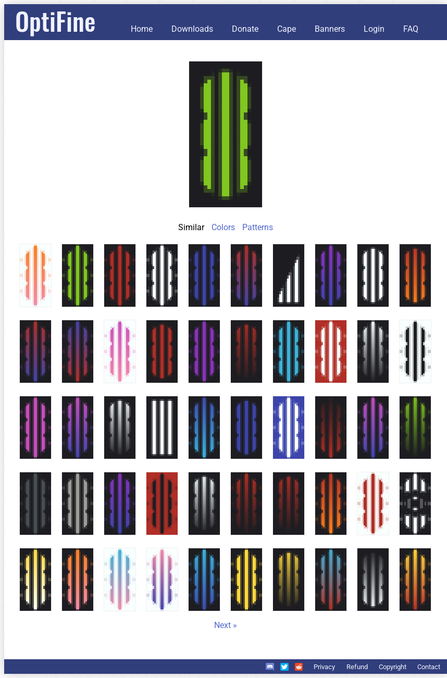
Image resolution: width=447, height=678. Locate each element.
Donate (245, 29)
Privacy (324, 667)
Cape (286, 29)
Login (374, 29)
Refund (357, 667)
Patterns (257, 227)
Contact (428, 667)
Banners (330, 29)
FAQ (410, 29)
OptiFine (55, 20)
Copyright (392, 667)
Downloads (192, 29)
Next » (225, 625)
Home (142, 29)
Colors (223, 227)
